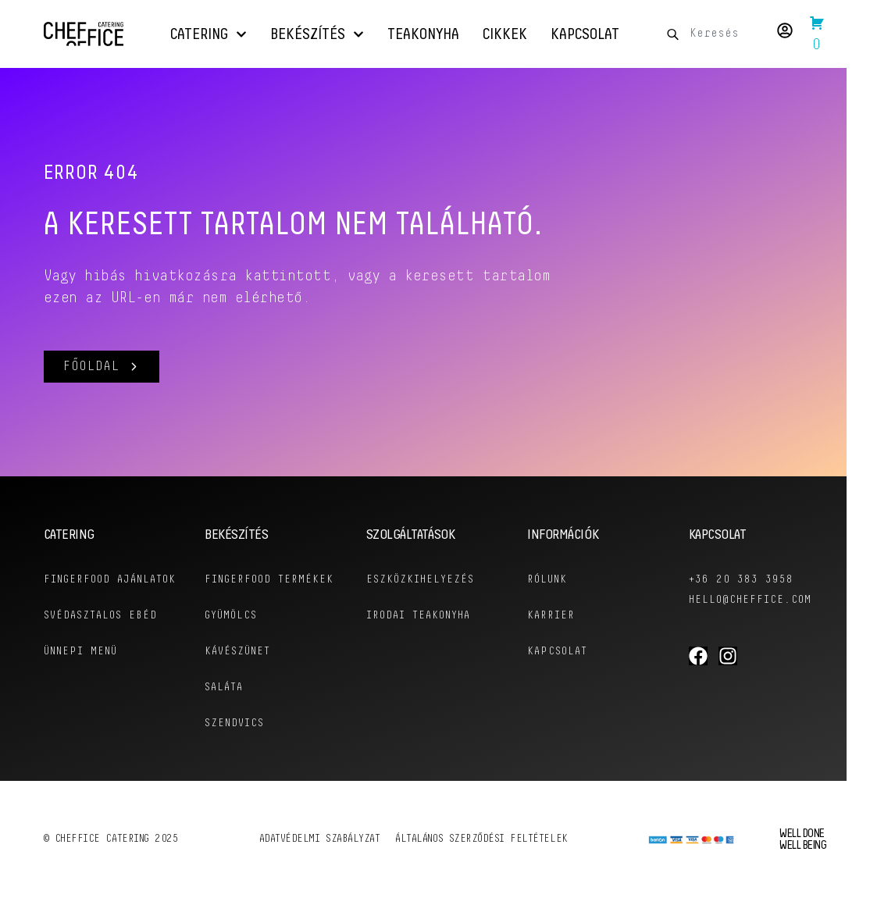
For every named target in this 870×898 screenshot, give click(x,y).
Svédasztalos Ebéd (100, 616)
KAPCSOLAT (557, 652)
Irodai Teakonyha (418, 616)
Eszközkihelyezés (420, 580)
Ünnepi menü (80, 652)
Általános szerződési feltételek (481, 839)
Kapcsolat (585, 34)
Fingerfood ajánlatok (110, 580)
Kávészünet (237, 652)
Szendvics (234, 723)
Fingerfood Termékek (269, 580)
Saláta (224, 687)
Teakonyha (423, 34)
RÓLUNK (547, 580)
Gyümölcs (231, 616)
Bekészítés (317, 34)
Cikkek (505, 34)
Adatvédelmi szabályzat (319, 839)
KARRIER (551, 616)
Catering (208, 34)
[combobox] (710, 34)
